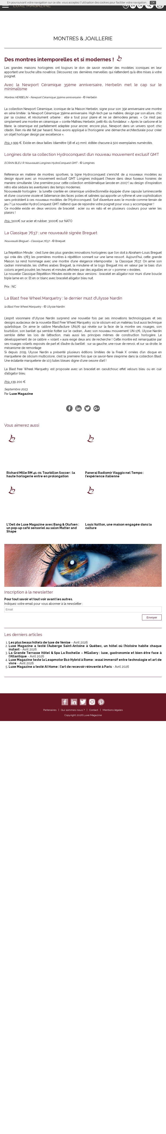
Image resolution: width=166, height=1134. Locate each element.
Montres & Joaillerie (83, 38)
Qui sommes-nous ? (73, 1122)
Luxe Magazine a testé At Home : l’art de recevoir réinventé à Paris (60, 1079)
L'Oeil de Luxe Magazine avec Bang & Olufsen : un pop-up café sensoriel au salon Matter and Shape (42, 941)
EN (133, 5)
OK (153, 2)
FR (126, 5)
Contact (93, 1122)
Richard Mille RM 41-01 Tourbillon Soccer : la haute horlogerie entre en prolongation (40, 887)
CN (140, 5)
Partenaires (49, 1122)
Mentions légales (113, 1122)
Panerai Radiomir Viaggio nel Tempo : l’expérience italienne (114, 887)
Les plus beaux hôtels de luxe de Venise (39, 1055)
